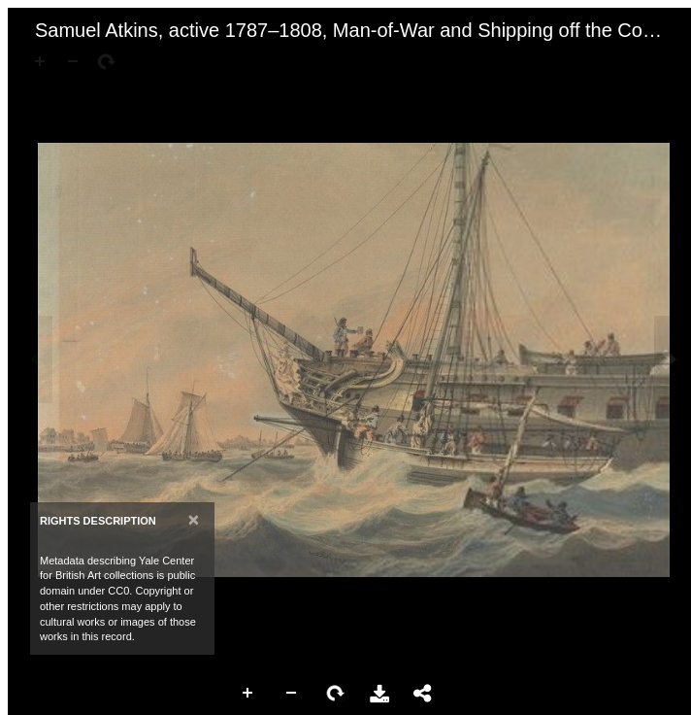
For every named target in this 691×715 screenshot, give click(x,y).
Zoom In (248, 693)
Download (379, 693)
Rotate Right (335, 693)
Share (423, 693)
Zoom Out (292, 693)
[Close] (194, 519)
